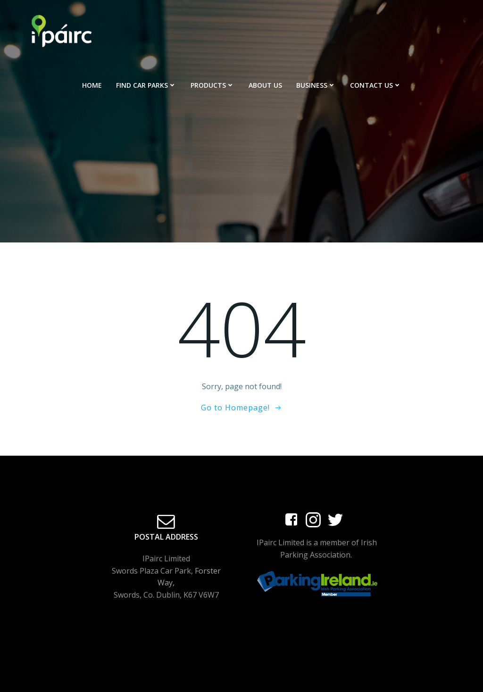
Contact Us (375, 85)
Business (316, 85)
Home (92, 85)
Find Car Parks (146, 85)
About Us (265, 85)
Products (212, 85)
